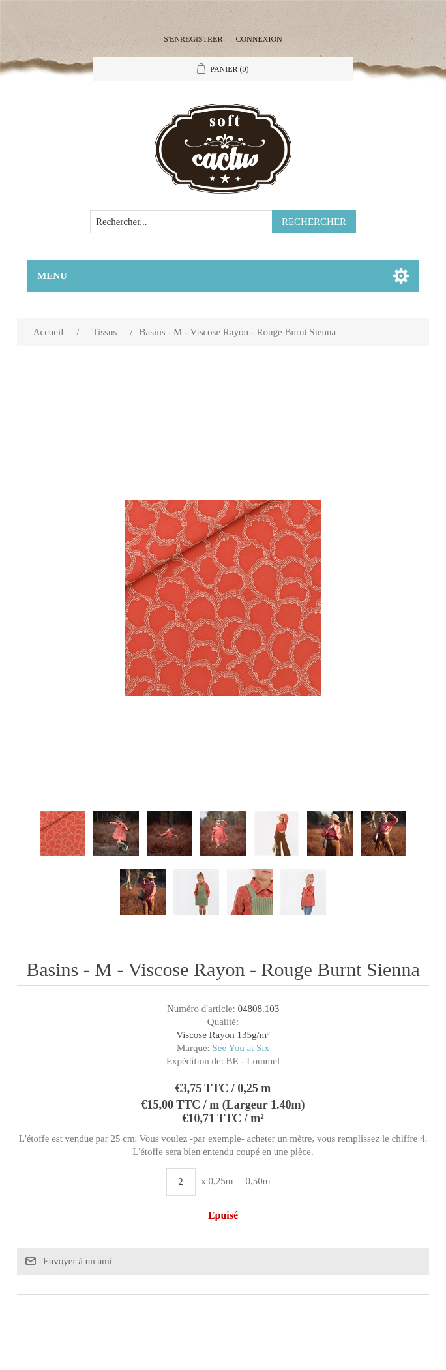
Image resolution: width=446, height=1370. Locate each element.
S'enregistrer (193, 39)
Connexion (258, 39)
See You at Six (241, 1048)
